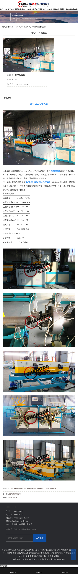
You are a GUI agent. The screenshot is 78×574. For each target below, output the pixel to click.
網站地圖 (25, 529)
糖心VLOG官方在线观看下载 (34, 553)
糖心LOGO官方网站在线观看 (59, 553)
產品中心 (27, 27)
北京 (46, 559)
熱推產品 (9, 529)
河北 (50, 559)
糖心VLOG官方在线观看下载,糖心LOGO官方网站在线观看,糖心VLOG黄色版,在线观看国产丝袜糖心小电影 (38, 9)
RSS (30, 529)
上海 (33, 559)
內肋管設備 (13, 497)
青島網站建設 (53, 556)
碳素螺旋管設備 (15, 494)
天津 (38, 559)
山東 (29, 559)
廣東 (63, 559)
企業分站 (17, 529)
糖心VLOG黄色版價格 (32, 488)
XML (35, 529)
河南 (59, 559)
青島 (25, 559)
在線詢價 (14, 92)
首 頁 (18, 27)
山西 (55, 559)
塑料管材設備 (40, 27)
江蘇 (42, 559)
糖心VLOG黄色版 (17, 488)
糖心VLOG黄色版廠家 (48, 488)
